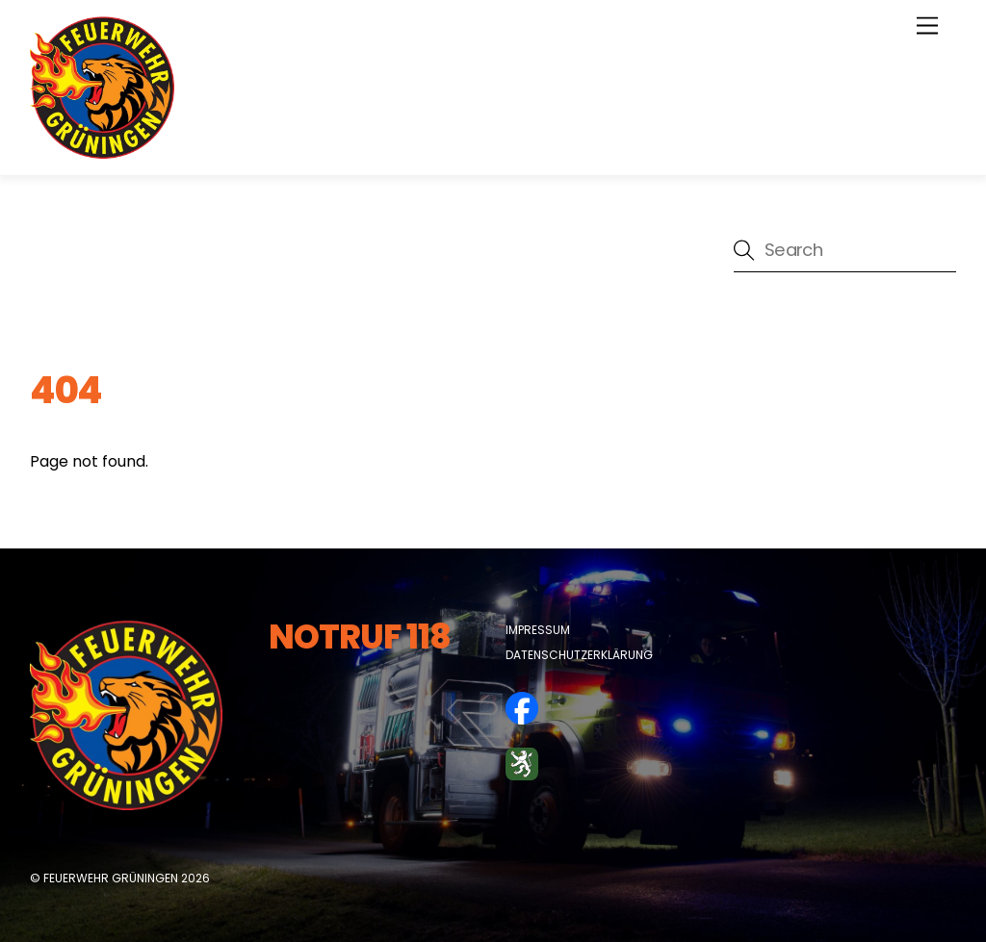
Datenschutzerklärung (579, 655)
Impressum (538, 630)
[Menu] (927, 26)
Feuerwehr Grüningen (110, 878)
